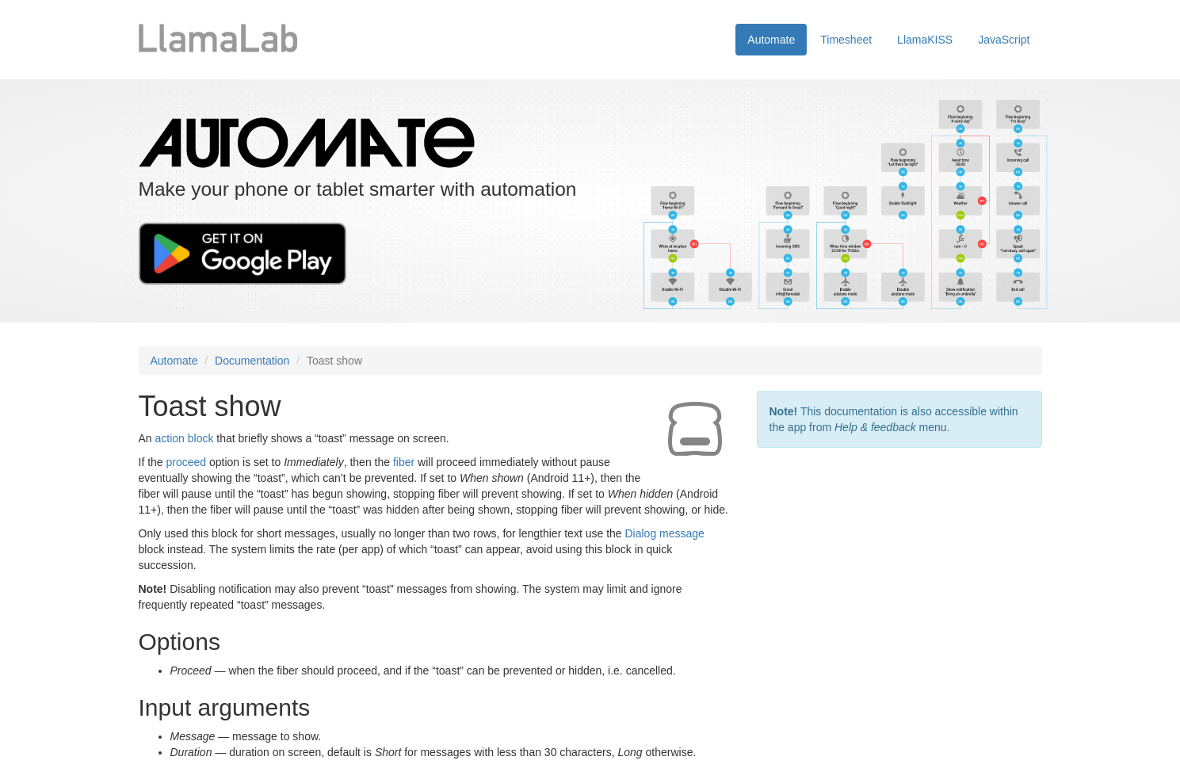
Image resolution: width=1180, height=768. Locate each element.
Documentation (252, 360)
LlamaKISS (925, 39)
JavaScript (1003, 39)
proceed (186, 462)
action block (184, 438)
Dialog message (664, 533)
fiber (403, 462)
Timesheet (846, 39)
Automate (771, 39)
